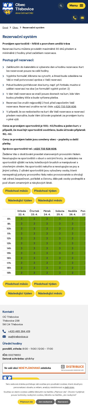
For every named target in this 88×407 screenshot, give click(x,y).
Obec (15, 27)
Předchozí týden (45, 191)
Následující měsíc (50, 200)
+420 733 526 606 (65, 106)
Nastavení (63, 401)
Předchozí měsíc (16, 191)
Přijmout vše (26, 401)
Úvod (5, 27)
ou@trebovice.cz (18, 336)
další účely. (70, 387)
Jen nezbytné (45, 401)
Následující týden (20, 200)
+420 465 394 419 (19, 331)
